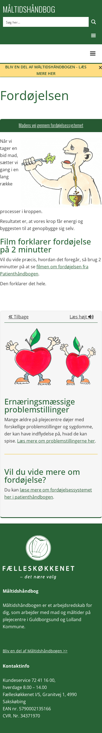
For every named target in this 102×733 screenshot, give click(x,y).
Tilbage (18, 317)
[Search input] (46, 22)
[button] (93, 35)
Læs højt (82, 317)
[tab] (51, 125)
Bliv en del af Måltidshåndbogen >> (35, 650)
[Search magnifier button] (93, 22)
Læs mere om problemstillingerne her (56, 441)
